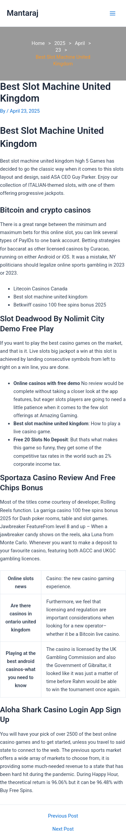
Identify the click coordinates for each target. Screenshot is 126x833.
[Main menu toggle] (112, 13)
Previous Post (63, 816)
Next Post (63, 829)
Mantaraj (22, 13)
